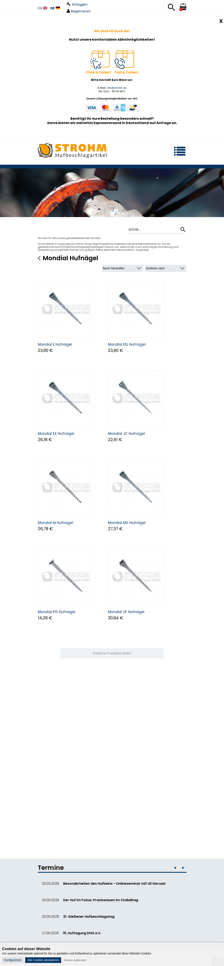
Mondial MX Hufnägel (127, 522)
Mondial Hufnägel (70, 258)
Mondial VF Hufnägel (126, 611)
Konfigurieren (12, 960)
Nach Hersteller (113, 268)
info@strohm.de (116, 87)
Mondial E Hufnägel (55, 344)
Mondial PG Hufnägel (56, 611)
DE (55, 8)
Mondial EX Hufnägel (56, 433)
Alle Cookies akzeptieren (43, 960)
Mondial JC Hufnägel (126, 433)
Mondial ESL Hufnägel (127, 344)
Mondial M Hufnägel (55, 522)
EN (42, 8)
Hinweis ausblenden (75, 960)
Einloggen (77, 4)
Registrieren (79, 11)
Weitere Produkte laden (112, 653)
